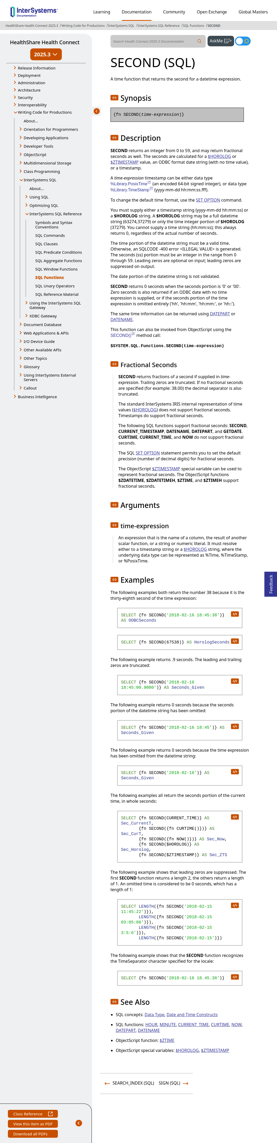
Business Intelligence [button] (37, 396)
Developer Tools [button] (38, 146)
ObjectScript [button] (35, 154)
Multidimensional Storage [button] (47, 163)
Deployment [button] (29, 75)
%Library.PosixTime (130, 184)
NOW (236, 1024)
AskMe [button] (222, 40)
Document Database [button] (43, 324)
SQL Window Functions (56, 269)
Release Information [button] (37, 68)
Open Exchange (212, 11)
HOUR (151, 1024)
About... (31, 120)
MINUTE (168, 1024)
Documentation (137, 11)
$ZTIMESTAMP (124, 162)
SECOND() (122, 335)
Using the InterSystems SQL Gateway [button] (55, 305)
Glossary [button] (32, 366)
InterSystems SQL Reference (159, 25)
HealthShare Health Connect (44, 42)
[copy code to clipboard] (235, 614)
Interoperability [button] (32, 104)
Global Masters (253, 11)
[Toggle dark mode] (243, 41)
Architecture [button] (29, 90)
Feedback (271, 582)
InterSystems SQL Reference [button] (55, 213)
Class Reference (32, 1114)
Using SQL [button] (38, 196)
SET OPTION (208, 200)
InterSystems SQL (121, 25)
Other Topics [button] (35, 358)
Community (174, 11)
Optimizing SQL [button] (43, 205)
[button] (114, 98)
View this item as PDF (32, 1124)
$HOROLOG (219, 156)
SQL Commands (50, 235)
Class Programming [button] (42, 171)
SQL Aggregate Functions (58, 260)
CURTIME (220, 1024)
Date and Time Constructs (192, 1014)
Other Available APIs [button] (42, 349)
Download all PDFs (31, 1134)
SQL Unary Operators (55, 285)
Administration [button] (31, 82)
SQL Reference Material (57, 294)
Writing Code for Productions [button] (45, 112)
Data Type (154, 1014)
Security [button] (25, 97)
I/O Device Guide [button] (39, 341)
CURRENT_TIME (193, 1024)
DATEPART (220, 314)
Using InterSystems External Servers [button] (50, 377)
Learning (101, 11)
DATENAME (121, 319)
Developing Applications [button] (46, 137)
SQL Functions (193, 25)
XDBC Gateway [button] (43, 315)
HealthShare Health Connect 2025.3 (32, 25)
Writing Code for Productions (83, 25)
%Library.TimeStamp (131, 190)
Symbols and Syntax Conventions (53, 224)
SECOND (214, 25)
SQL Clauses (46, 243)
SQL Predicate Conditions (58, 252)
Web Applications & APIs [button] (46, 333)
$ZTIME (167, 1040)
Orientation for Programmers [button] (51, 129)
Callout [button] (30, 388)
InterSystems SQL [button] (40, 179)
